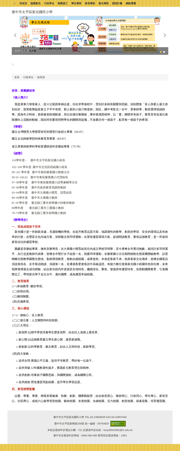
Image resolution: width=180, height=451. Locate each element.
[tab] (160, 51)
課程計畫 (117, 3)
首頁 (16, 77)
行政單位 (28, 77)
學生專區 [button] (76, 3)
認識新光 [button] (35, 3)
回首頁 (23, 3)
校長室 (41, 77)
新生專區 (104, 3)
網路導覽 (131, 3)
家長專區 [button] (90, 3)
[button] (16, 35)
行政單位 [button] (49, 3)
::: (14, 3)
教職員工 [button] (63, 3)
